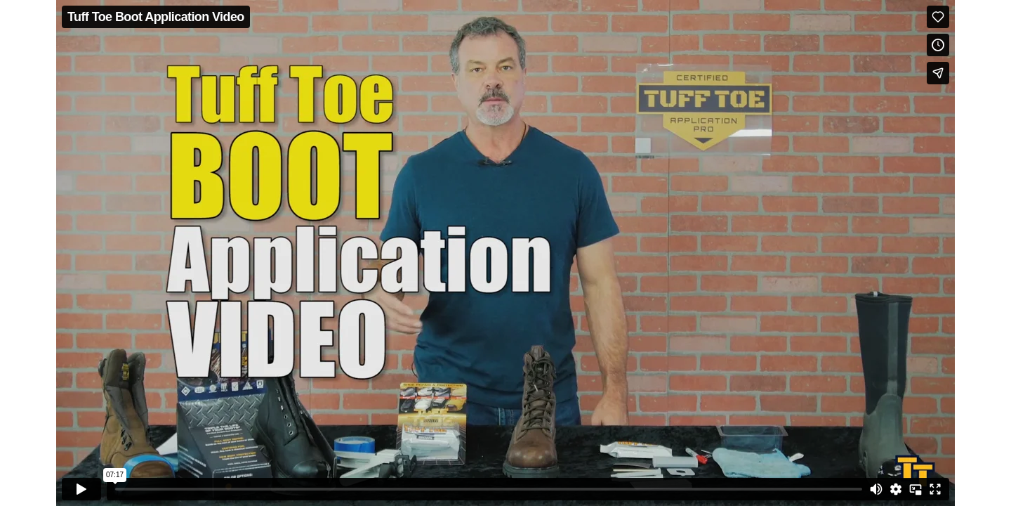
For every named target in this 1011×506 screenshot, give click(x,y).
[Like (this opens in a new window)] (938, 17)
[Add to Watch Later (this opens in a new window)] (938, 45)
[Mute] (876, 489)
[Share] (938, 73)
